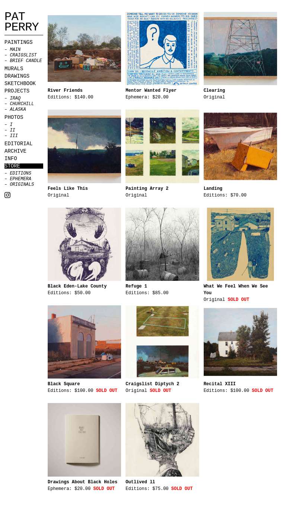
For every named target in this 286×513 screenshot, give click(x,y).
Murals (13, 68)
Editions (20, 173)
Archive (15, 151)
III (14, 136)
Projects (16, 91)
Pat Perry (21, 22)
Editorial (18, 143)
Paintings (18, 42)
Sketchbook (20, 83)
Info (10, 158)
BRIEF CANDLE (26, 61)
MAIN (15, 49)
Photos (13, 117)
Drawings (16, 76)
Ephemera (20, 179)
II (12, 130)
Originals (22, 184)
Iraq (15, 98)
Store (12, 166)
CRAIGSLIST (23, 55)
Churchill (22, 104)
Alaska (18, 109)
